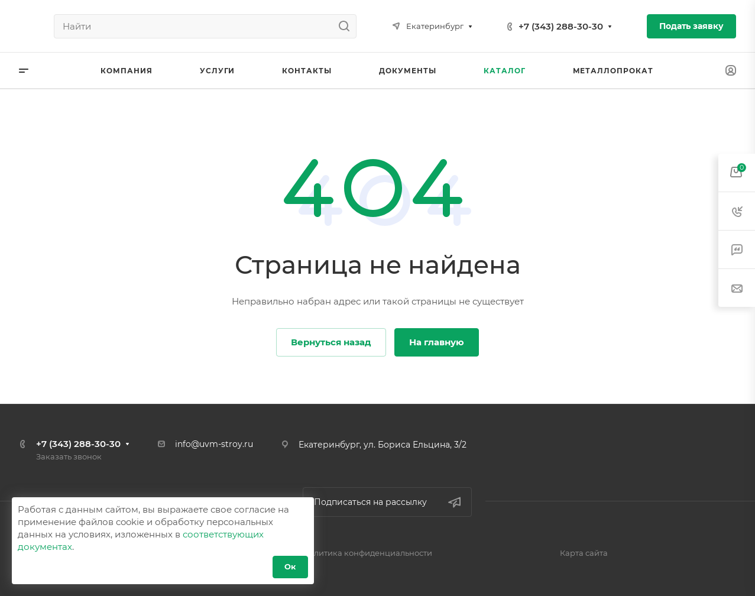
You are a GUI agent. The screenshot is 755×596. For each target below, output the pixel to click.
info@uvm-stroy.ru (214, 444)
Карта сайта (584, 553)
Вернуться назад (331, 342)
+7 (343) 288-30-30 (561, 26)
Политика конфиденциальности (367, 553)
